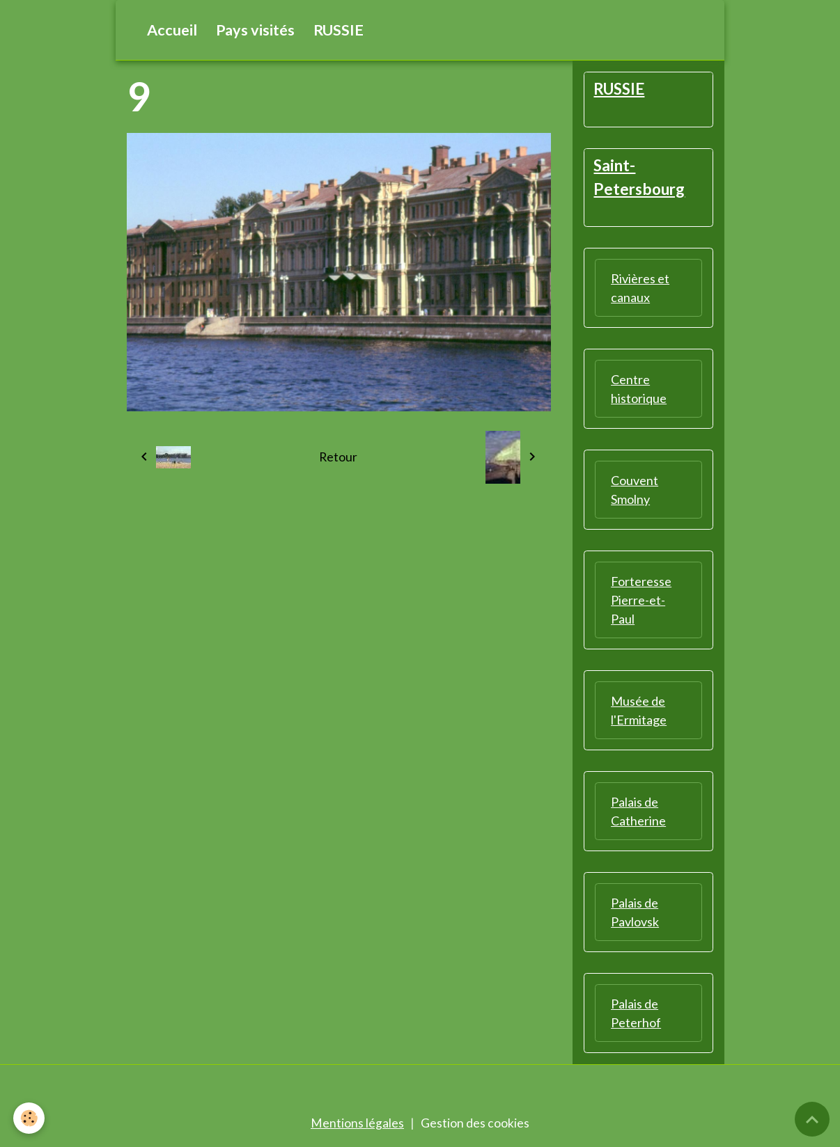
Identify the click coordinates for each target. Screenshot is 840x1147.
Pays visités (255, 30)
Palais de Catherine (638, 813)
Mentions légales (357, 1124)
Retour (338, 457)
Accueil (172, 30)
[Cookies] (29, 1118)
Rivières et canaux (640, 289)
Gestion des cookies (475, 1124)
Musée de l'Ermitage (639, 712)
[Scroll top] (812, 1119)
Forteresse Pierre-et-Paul (641, 601)
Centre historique (639, 390)
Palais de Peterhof (636, 1014)
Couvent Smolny (634, 491)
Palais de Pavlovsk (635, 913)
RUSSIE (338, 30)
